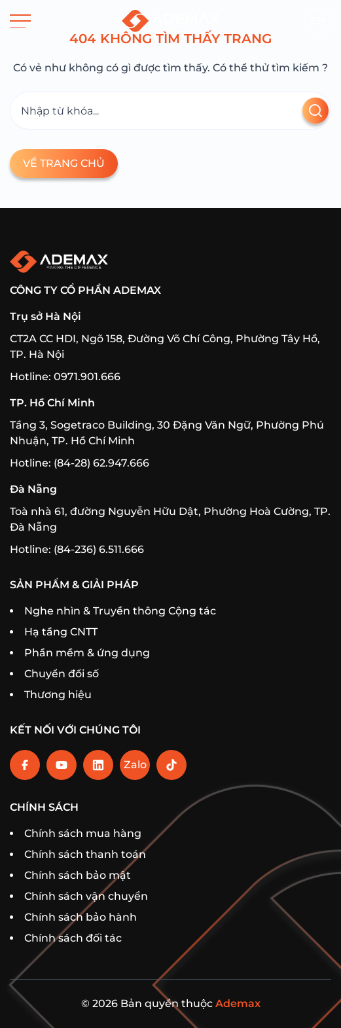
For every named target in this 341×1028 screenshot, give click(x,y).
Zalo (135, 764)
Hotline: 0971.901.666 (65, 376)
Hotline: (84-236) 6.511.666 (77, 549)
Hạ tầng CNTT (61, 632)
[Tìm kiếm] (170, 110)
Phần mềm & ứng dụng (87, 653)
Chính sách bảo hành (80, 917)
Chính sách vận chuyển (86, 896)
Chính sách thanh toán (85, 854)
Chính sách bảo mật (77, 875)
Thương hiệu (58, 694)
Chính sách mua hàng (82, 833)
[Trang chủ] (171, 21)
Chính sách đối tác (73, 938)
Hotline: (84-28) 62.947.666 (79, 463)
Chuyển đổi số (61, 673)
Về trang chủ (64, 163)
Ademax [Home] (237, 1003)
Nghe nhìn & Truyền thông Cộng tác (120, 611)
